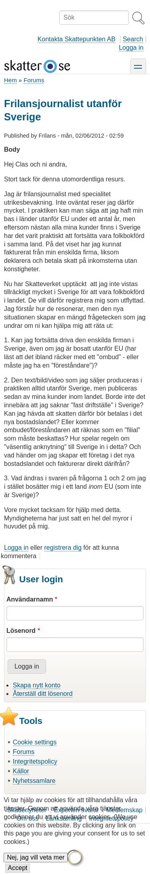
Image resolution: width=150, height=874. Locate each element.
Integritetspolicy (35, 761)
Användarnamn (29, 599)
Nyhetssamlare (34, 780)
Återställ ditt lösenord (42, 693)
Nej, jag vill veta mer (35, 863)
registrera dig (63, 547)
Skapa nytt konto (36, 685)
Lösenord (21, 630)
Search (133, 39)
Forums (34, 80)
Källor (21, 771)
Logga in (131, 47)
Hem (10, 80)
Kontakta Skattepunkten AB (77, 39)
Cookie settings (34, 742)
